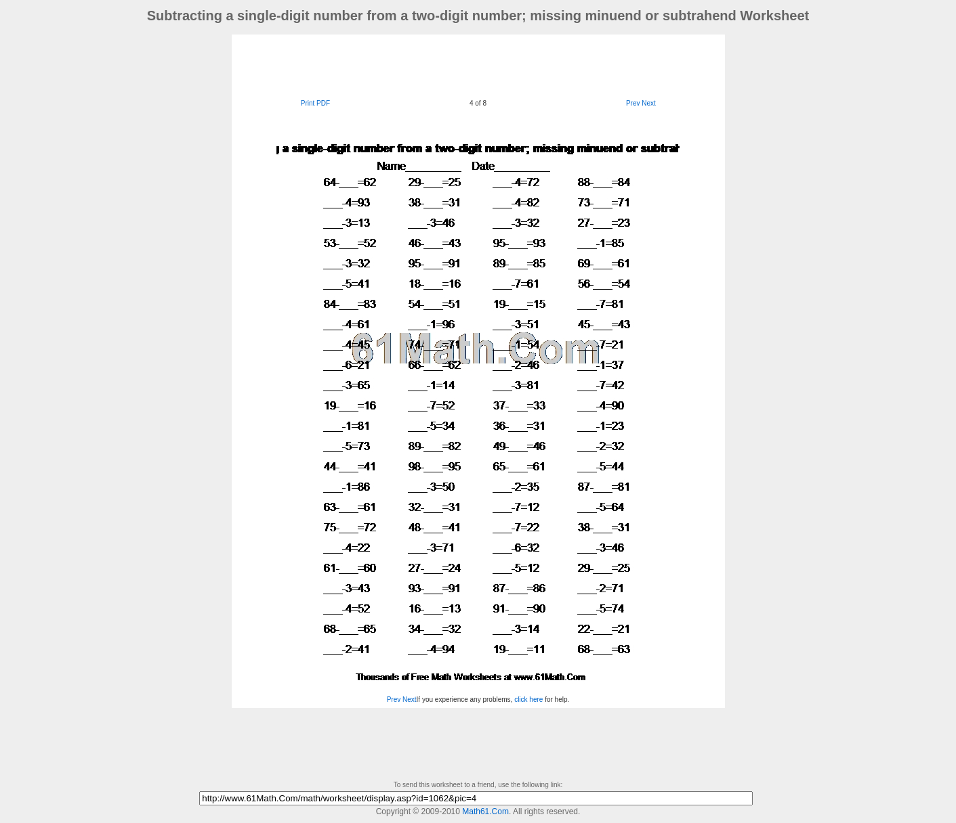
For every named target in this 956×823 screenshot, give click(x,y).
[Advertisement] (478, 65)
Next (649, 103)
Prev (633, 103)
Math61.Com (485, 811)
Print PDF (315, 103)
